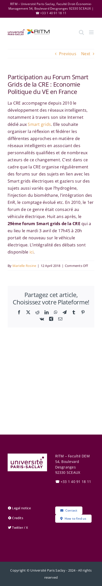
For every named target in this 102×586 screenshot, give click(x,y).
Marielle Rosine (24, 265)
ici (32, 252)
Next (85, 53)
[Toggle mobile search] (81, 32)
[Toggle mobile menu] (91, 32)
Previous (67, 53)
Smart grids (39, 124)
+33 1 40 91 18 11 (73, 481)
